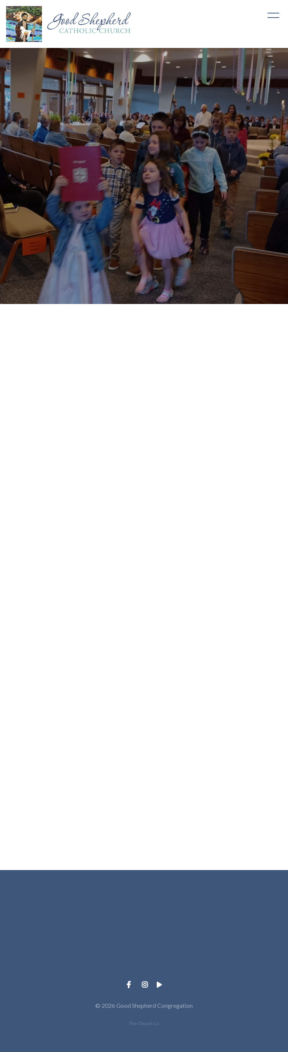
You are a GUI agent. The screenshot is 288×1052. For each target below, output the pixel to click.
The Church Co (144, 1023)
